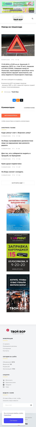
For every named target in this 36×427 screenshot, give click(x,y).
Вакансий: (7, 364)
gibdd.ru (19, 79)
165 (19, 136)
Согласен (13, 420)
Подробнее (7, 415)
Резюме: (6, 366)
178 (19, 148)
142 (19, 175)
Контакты (6, 351)
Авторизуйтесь (10, 115)
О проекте (6, 344)
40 (18, 59)
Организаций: (9, 369)
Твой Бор (15, 92)
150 (19, 159)
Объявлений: (9, 362)
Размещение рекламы (10, 346)
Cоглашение (7, 348)
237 (19, 167)
